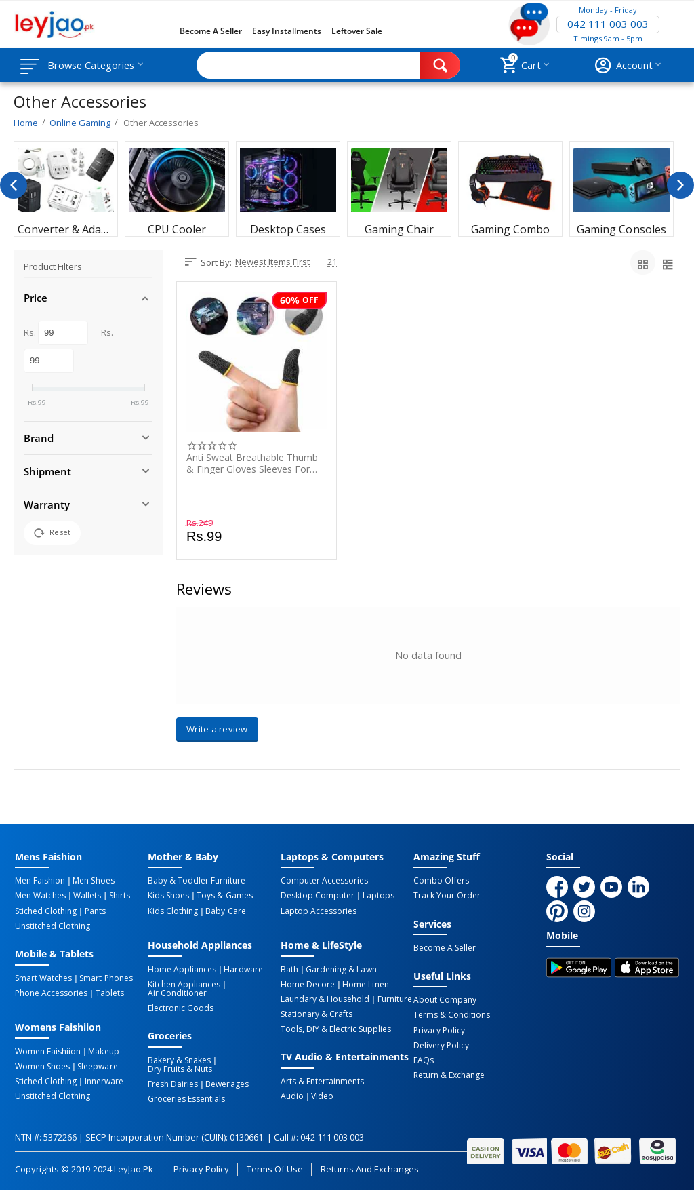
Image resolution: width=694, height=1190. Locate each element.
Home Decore (308, 984)
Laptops (378, 896)
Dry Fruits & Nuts (180, 1069)
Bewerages (226, 1083)
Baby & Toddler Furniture (196, 881)
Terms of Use (275, 1168)
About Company (444, 1000)
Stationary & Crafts (316, 1014)
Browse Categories (92, 65)
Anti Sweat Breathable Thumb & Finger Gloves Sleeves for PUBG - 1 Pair (252, 463)
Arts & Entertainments (322, 1081)
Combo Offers (441, 881)
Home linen (365, 984)
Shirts (118, 896)
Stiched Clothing (46, 911)
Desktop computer (317, 896)
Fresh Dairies (173, 1083)
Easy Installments (286, 31)
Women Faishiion (48, 1051)
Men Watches (40, 896)
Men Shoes (93, 881)
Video (322, 1096)
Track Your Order (447, 896)
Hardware (243, 969)
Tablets (109, 993)
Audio (292, 1096)
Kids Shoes (168, 896)
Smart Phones (105, 978)
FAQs (423, 1060)
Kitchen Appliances (184, 984)
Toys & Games (224, 896)
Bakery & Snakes (179, 1060)
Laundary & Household (325, 999)
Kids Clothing (173, 911)
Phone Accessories (51, 993)
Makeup (103, 1051)
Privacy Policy (439, 1030)
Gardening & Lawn (341, 969)
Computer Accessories (324, 881)
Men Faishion (40, 881)
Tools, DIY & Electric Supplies (336, 1029)
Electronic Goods (180, 1008)
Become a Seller (211, 31)
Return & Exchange (449, 1075)
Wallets (87, 896)
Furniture (394, 999)
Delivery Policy (441, 1045)
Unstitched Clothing (52, 925)
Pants (94, 911)
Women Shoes (42, 1066)
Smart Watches (43, 978)
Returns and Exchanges (369, 1168)
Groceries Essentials (186, 1098)
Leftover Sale (356, 31)
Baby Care (225, 911)
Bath (289, 969)
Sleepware (97, 1066)
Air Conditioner (177, 993)
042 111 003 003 (608, 24)
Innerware (103, 1081)
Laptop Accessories (318, 911)
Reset (52, 533)
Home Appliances (182, 969)
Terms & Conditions (451, 1015)
